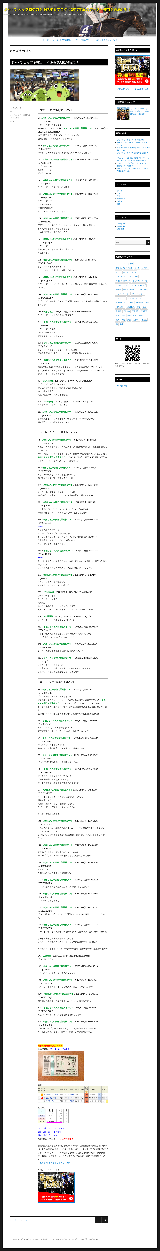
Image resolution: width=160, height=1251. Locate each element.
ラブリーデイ (121, 298)
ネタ (11, 112)
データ (119, 191)
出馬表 (119, 201)
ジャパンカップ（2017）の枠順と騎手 (131, 140)
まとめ (130, 264)
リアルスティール (134, 298)
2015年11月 (121, 229)
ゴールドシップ (121, 277)
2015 (118, 264)
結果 (118, 204)
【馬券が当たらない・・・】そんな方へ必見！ (133, 89)
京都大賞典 (139, 302)
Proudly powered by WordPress (85, 1239)
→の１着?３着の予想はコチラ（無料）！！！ (58, 1163)
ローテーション (121, 302)
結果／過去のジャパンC (106, 40)
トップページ (48, 40)
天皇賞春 (126, 311)
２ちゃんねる (14, 118)
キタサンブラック (129, 272)
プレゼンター (142, 290)
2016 (124, 264)
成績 (117, 315)
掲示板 (27, 115)
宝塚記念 (144, 311)
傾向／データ (87, 40)
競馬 (117, 320)
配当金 (144, 320)
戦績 (123, 315)
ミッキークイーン (122, 294)
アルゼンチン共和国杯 (124, 268)
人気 (147, 302)
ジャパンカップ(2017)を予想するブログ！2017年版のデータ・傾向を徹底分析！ (67, 9)
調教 (129, 320)
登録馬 (141, 315)
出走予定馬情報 (64, 40)
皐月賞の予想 (122, 386)
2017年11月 (121, 224)
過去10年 (136, 320)
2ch (11, 115)
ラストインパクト (137, 294)
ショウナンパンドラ (140, 281)
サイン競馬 (134, 277)
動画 (144, 307)
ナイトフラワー (129, 290)
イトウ (137, 268)
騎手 (121, 324)
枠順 (129, 315)
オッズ (118, 272)
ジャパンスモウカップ (138, 285)
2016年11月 (121, 226)
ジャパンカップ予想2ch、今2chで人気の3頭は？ (45, 62)
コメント (13, 121)
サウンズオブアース (123, 281)
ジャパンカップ (18, 115)
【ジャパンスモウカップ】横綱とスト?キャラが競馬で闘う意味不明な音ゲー (140, 111)
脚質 (123, 320)
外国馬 (118, 311)
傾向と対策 (120, 307)
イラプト (145, 268)
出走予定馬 (121, 199)
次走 (134, 315)
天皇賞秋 (135, 311)
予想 (76, 40)
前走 (138, 307)
